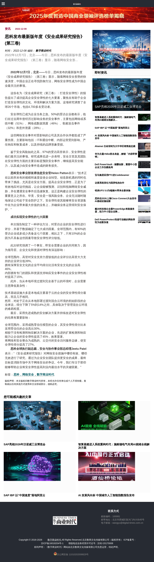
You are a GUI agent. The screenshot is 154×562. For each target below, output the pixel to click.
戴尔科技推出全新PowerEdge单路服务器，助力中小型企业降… (114, 210)
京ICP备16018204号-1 (52, 543)
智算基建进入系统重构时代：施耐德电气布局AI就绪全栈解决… (115, 118)
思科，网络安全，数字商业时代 (34, 374)
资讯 (8, 28)
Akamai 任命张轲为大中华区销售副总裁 (115, 146)
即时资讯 (101, 72)
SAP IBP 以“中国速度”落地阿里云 (112, 128)
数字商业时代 (43, 50)
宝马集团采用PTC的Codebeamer (112, 175)
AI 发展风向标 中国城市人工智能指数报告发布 (106, 495)
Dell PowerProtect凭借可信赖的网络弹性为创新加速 (115, 221)
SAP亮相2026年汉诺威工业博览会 (118, 106)
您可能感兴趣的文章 (17, 397)
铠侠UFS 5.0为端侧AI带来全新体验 (112, 190)
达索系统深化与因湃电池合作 (109, 182)
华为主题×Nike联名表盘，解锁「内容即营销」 (116, 155)
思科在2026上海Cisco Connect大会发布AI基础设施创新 (116, 199)
